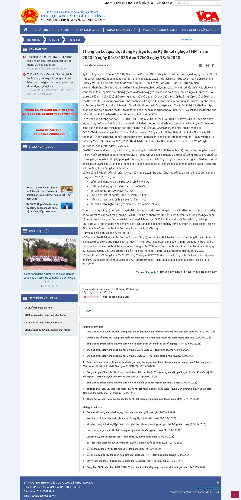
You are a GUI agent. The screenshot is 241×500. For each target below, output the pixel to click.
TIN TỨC (63, 29)
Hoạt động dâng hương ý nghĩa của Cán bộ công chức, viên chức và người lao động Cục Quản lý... (49, 277)
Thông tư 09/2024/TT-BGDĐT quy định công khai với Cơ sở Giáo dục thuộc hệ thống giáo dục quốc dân (49, 60)
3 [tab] (50, 287)
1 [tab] (42, 287)
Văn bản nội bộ (164, 2)
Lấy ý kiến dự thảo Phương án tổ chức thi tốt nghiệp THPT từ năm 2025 (127, 461)
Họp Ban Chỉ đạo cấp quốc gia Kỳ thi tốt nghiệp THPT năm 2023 (123, 418)
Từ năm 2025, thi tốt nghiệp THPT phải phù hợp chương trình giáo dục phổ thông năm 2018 (138, 424)
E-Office (120, 2)
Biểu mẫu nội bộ (144, 2)
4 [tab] (54, 287)
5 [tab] (57, 287)
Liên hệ (109, 2)
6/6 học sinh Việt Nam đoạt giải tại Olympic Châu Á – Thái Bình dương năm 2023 (133, 355)
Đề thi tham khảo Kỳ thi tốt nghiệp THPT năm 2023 (115, 448)
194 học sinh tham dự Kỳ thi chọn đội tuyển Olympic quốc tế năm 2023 (127, 442)
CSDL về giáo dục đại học (38, 307)
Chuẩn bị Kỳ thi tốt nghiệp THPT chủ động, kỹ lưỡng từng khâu (122, 436)
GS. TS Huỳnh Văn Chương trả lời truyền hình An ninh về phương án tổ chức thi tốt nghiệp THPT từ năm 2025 (50, 193)
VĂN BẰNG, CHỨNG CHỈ (159, 29)
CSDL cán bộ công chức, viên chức (43, 322)
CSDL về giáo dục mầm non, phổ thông (45, 315)
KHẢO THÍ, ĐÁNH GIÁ (121, 29)
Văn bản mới (38, 49)
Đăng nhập (187, 39)
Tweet (88, 310)
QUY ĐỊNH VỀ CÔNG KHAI (199, 29)
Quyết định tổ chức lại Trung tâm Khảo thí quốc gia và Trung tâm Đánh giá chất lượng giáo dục (140, 337)
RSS (130, 2)
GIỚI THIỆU (42, 29)
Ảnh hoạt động (40, 231)
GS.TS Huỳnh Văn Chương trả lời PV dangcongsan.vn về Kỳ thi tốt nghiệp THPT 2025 (50, 207)
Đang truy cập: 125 (208, 488)
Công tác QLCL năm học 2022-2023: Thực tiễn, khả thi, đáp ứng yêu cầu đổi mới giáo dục (137, 467)
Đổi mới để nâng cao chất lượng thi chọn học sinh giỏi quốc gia (122, 412)
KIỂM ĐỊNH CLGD (88, 29)
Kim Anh (151, 272)
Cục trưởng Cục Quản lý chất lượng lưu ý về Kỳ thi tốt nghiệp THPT (125, 430)
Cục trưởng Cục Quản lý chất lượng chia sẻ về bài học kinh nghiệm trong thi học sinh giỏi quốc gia (142, 331)
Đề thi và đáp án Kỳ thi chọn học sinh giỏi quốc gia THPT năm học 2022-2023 (131, 455)
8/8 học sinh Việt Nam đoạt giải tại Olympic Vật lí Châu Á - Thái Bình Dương (130, 349)
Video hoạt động (41, 147)
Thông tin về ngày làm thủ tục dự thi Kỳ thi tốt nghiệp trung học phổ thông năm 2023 (134, 399)
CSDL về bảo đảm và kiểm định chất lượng (47, 330)
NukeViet (186, 492)
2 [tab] (46, 287)
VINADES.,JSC (213, 492)
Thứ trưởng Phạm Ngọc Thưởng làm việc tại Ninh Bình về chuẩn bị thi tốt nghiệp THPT (136, 343)
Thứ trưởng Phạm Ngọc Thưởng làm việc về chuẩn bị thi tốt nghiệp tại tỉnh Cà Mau (133, 382)
